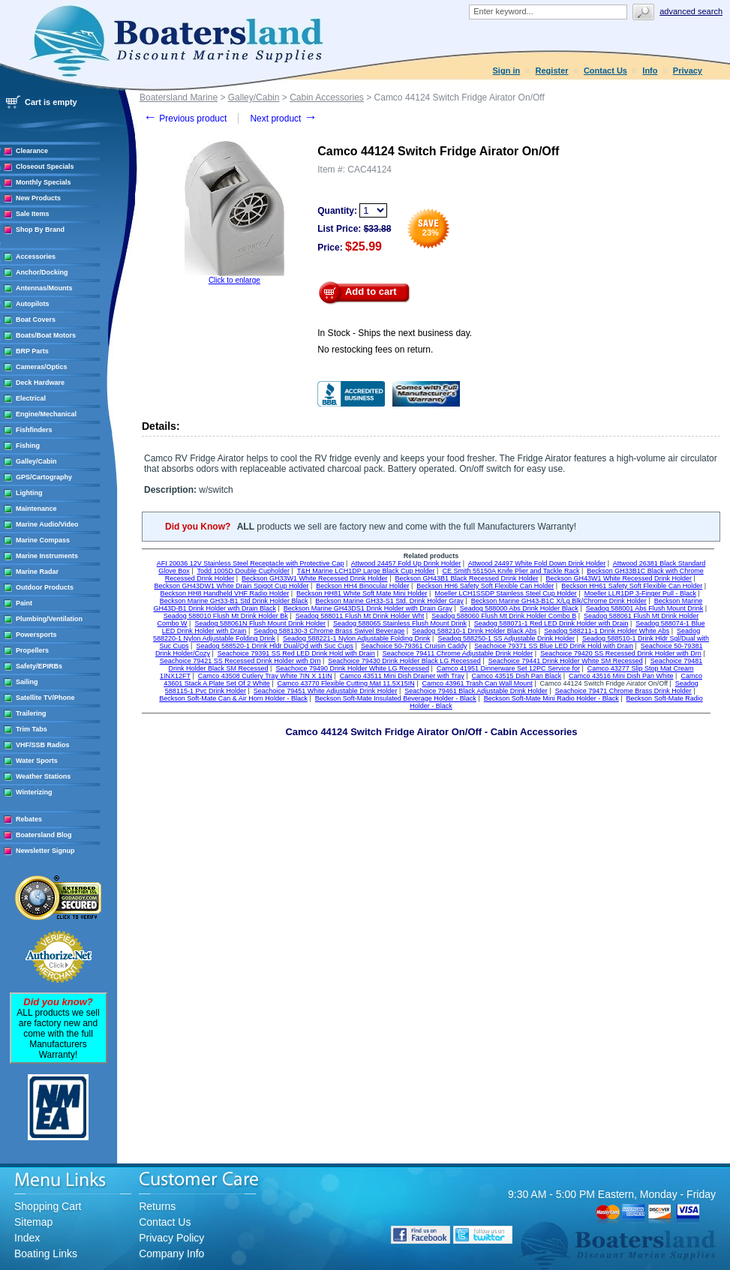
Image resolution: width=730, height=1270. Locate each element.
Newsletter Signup (45, 850)
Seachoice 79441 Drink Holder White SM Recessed (565, 661)
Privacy (687, 70)
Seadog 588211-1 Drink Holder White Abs (606, 631)
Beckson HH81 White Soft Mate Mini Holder (362, 593)
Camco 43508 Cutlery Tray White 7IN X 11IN (265, 676)
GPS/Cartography (44, 477)
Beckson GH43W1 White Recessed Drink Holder (618, 578)
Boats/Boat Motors (46, 335)
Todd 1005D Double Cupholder (243, 571)
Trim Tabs (31, 729)
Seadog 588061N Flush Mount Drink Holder (260, 623)
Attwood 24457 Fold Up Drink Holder (406, 563)
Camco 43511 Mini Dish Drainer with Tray (402, 676)
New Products (38, 198)
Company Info (171, 1253)
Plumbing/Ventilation (49, 619)
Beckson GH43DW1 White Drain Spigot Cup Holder (231, 586)
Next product (283, 118)
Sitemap (33, 1222)
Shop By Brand (40, 229)
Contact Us (605, 70)
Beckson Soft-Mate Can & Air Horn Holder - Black (233, 698)
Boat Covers (36, 319)
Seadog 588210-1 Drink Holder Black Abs (474, 631)
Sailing (27, 682)
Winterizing (34, 792)
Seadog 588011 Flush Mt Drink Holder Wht (360, 616)
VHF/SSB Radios (43, 745)
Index (27, 1238)
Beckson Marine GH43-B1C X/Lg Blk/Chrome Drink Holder (559, 601)
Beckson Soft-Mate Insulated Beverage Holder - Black (395, 698)
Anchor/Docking (42, 272)
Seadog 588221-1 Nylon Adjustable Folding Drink (357, 638)
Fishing (28, 445)
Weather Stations (43, 776)
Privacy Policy (171, 1238)
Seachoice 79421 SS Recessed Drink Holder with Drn (240, 661)
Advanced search (690, 11)
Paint (24, 603)
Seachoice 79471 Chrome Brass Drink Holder (623, 691)
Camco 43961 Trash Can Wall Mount (477, 683)
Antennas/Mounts (44, 288)
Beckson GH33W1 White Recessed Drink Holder (315, 578)
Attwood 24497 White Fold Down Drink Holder (537, 563)
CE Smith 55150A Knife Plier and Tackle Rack (510, 571)
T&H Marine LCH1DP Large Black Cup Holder (366, 571)
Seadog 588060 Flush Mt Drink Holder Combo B (503, 616)
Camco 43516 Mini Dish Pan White (621, 676)
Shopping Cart (48, 1206)
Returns (157, 1206)
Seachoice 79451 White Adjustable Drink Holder (326, 691)
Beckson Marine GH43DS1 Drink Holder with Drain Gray (368, 608)
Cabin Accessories (327, 97)
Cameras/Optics (42, 367)
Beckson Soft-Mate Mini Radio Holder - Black (551, 698)
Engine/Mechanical (46, 414)
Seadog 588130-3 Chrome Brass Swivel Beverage (329, 631)
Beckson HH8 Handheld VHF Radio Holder (225, 593)
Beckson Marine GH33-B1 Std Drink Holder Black (234, 601)
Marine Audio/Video (47, 524)
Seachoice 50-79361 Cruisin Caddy (414, 646)
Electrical (31, 398)
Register (552, 70)
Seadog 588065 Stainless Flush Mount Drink (400, 623)
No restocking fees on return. (375, 349)
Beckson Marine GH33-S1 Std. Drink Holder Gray (389, 601)
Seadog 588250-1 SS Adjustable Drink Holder (506, 638)
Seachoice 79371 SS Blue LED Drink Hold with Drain (553, 646)
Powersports (36, 634)
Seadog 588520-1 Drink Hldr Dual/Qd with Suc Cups (274, 646)
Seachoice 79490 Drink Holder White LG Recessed (352, 668)
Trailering (31, 713)
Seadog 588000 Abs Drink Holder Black (519, 608)
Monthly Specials (43, 182)
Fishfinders (34, 430)
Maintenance (36, 508)
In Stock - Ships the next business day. (394, 333)
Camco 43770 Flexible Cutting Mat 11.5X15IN (346, 683)
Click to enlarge (234, 280)
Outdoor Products (45, 587)
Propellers (32, 650)
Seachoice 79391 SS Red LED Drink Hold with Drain (296, 653)
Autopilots (33, 304)
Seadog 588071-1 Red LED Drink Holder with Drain (551, 623)
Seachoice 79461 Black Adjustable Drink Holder (476, 691)
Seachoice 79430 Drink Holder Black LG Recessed (404, 661)
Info (649, 70)
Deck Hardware (40, 382)
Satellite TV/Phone (45, 697)
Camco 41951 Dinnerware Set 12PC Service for (508, 668)
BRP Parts (32, 351)
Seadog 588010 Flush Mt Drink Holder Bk (226, 616)
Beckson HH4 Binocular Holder (362, 586)
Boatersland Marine (179, 97)
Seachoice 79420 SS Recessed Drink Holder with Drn (620, 653)
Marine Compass (43, 540)
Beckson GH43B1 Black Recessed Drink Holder (466, 578)
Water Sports (37, 760)
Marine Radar (37, 571)
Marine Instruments (47, 556)
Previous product (185, 118)
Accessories (36, 256)
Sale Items (33, 214)
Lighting (29, 493)
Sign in (507, 70)
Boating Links (45, 1253)
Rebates (29, 819)
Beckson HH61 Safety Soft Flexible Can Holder (631, 586)
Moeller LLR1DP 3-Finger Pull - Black (640, 593)
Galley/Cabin (36, 461)
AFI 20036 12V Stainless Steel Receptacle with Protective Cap (250, 563)
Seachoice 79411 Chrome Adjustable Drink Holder (458, 653)
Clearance (32, 151)
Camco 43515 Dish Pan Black (517, 676)
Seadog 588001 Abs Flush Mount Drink (645, 608)
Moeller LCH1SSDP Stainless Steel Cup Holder (505, 593)
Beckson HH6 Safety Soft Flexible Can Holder (485, 586)
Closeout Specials (45, 166)
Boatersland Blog (44, 835)
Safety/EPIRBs (39, 666)
